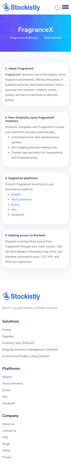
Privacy (7, 457)
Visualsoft (17, 215)
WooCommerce (21, 199)
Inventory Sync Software (18, 343)
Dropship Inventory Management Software (30, 349)
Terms (6, 450)
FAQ (5, 437)
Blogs (6, 444)
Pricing (6, 330)
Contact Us (9, 431)
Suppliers (8, 336)
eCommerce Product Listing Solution (26, 356)
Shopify (16, 194)
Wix (13, 210)
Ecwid (15, 204)
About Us (8, 424)
